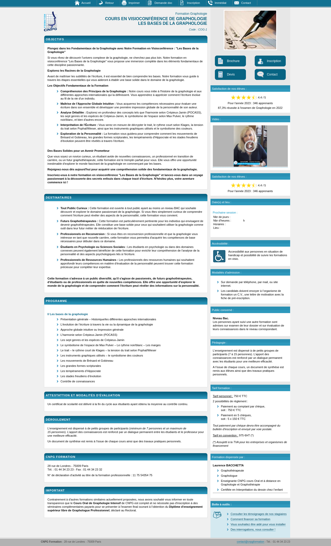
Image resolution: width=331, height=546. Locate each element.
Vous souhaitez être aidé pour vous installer (258, 524)
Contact (246, 2)
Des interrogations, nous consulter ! (253, 529)
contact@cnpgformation (250, 541)
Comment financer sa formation (250, 519)
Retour (109, 2)
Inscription (193, 2)
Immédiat (220, 2)
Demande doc (163, 2)
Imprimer (134, 2)
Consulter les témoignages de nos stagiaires (259, 513)
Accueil (86, 2)
